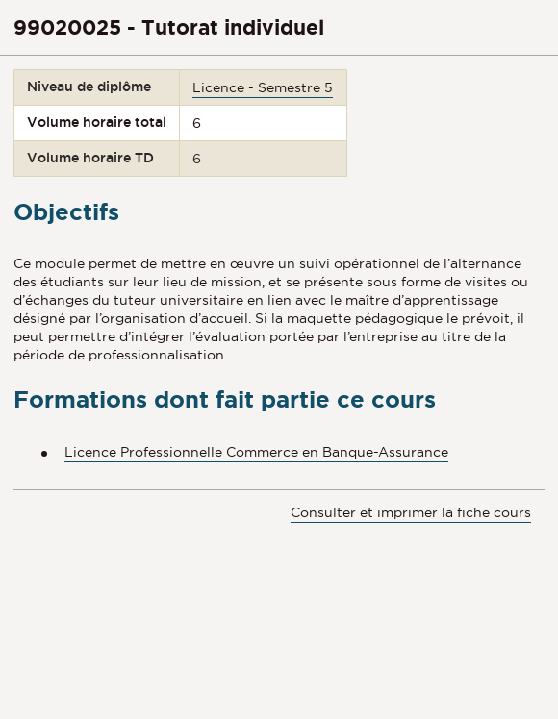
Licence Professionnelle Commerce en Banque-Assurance (256, 451)
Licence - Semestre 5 (262, 87)
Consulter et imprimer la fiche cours (411, 512)
